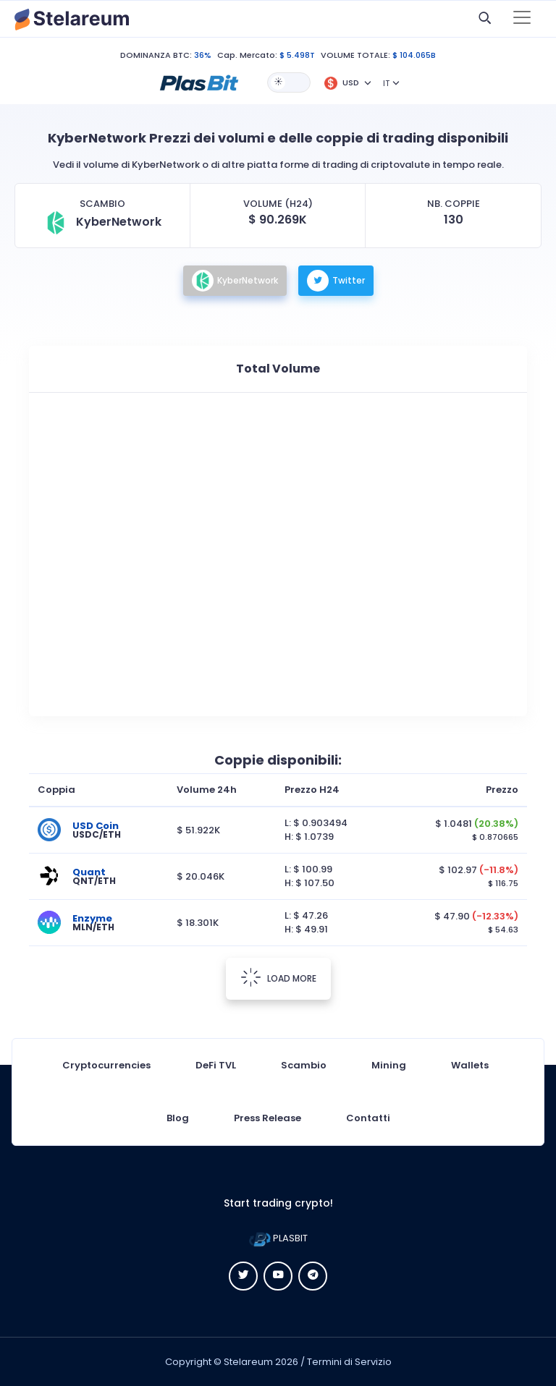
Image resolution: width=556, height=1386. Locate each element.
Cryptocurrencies (106, 1065)
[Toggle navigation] (522, 19)
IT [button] (386, 83)
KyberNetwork (235, 281)
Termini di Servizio (349, 1362)
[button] (199, 82)
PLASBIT (278, 1238)
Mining (388, 1065)
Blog (178, 1118)
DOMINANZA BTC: (156, 55)
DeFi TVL (215, 1065)
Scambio (304, 1065)
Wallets (470, 1065)
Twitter (336, 281)
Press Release (267, 1118)
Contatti (368, 1118)
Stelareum (248, 1362)
